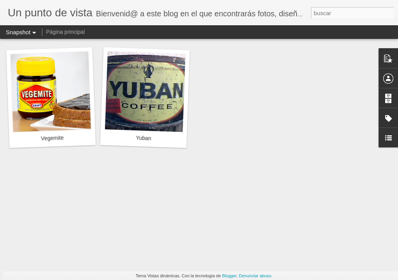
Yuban (143, 138)
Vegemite (52, 138)
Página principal (65, 32)
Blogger (229, 275)
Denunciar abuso (255, 275)
